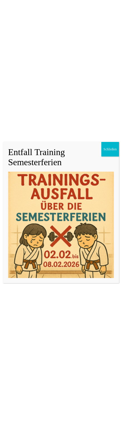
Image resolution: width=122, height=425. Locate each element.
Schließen (110, 149)
